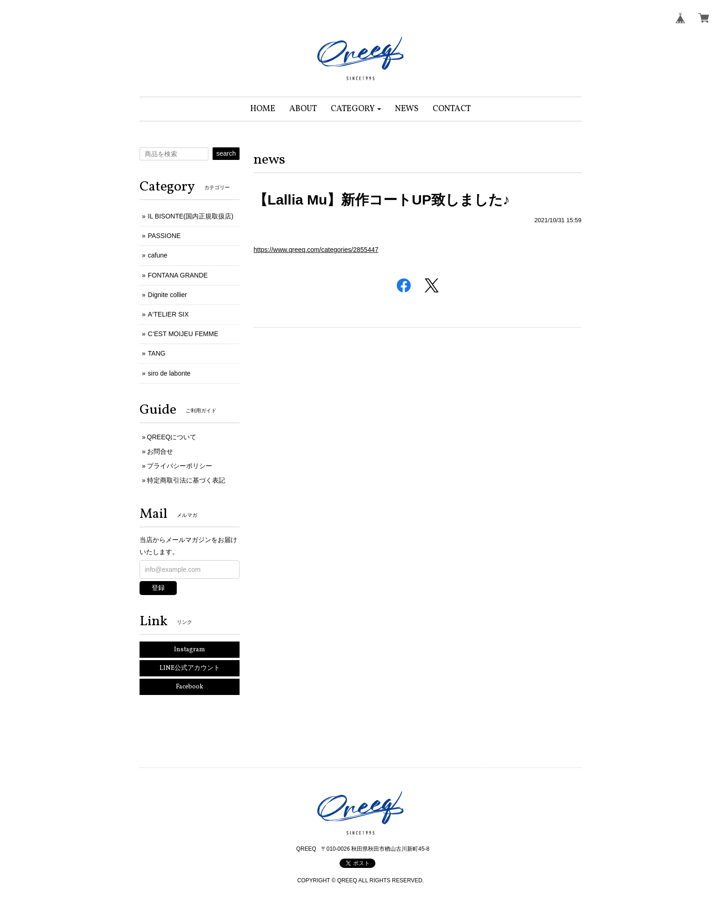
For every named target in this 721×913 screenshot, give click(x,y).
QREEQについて (172, 437)
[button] (356, 109)
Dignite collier (167, 294)
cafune (157, 255)
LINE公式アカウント (190, 668)
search (226, 153)
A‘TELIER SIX (168, 314)
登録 (158, 587)
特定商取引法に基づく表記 (186, 480)
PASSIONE (164, 235)
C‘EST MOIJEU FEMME (183, 333)
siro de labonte (169, 373)
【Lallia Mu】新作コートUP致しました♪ (382, 199)
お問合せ (160, 451)
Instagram (189, 649)
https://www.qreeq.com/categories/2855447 (316, 249)
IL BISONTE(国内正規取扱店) (191, 216)
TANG (157, 353)
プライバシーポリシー (179, 466)
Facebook (189, 686)
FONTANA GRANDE (178, 275)
